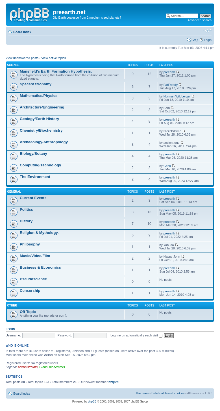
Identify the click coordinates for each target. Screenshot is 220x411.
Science (13, 65)
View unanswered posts (22, 58)
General (14, 191)
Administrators (28, 367)
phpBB (92, 401)
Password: (65, 335)
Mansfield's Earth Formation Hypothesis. (56, 71)
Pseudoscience (33, 279)
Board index (22, 32)
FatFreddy (171, 84)
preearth (169, 72)
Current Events (33, 198)
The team (142, 393)
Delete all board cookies (167, 393)
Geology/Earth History (39, 119)
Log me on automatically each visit (136, 335)
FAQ (194, 40)
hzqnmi (113, 382)
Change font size (207, 30)
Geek (167, 166)
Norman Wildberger (177, 96)
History (26, 221)
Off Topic (28, 312)
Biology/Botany (33, 153)
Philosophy (30, 244)
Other (12, 305)
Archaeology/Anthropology (44, 142)
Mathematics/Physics (38, 95)
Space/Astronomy (35, 84)
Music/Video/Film (35, 256)
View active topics (53, 58)
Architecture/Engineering (42, 107)
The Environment (35, 177)
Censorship (30, 290)
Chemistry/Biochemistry (41, 130)
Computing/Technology (40, 165)
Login (208, 40)
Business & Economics (40, 267)
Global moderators (52, 367)
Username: (13, 335)
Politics (26, 209)
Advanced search (200, 20)
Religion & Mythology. (39, 232)
